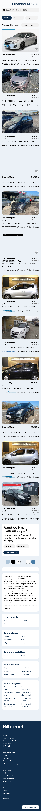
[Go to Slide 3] (20, 49)
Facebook (6, 791)
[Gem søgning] (30, 807)
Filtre (7, 18)
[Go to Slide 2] (19, 49)
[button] (20, 40)
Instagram (6, 793)
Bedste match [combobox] (28, 25)
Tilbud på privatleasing (10, 764)
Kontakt (6, 799)
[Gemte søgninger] (28, 4)
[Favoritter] (33, 4)
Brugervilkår (7, 781)
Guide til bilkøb (8, 761)
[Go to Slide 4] (21, 49)
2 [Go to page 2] (18, 562)
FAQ (4, 773)
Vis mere (7, 608)
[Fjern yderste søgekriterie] (22, 18)
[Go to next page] (33, 562)
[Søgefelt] (22, 10)
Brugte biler (7, 755)
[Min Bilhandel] (37, 4)
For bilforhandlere (9, 776)
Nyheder (6, 758)
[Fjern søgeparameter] (36, 18)
